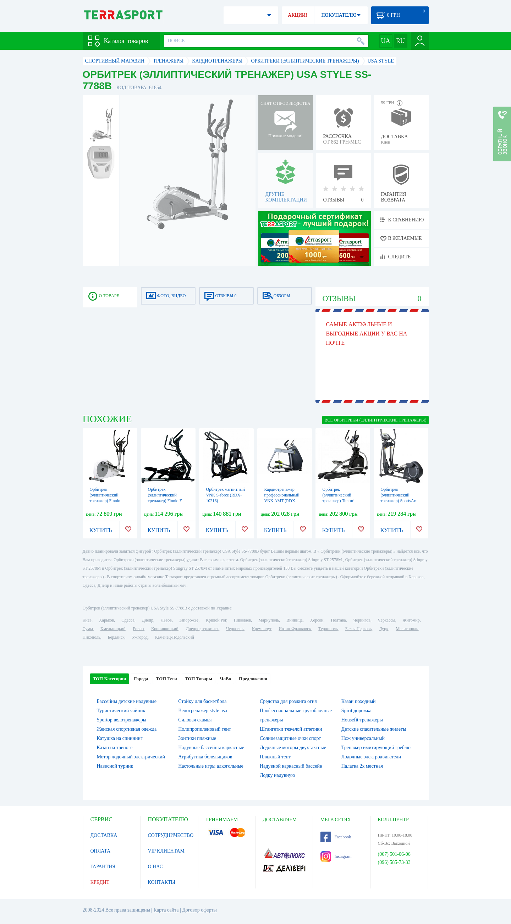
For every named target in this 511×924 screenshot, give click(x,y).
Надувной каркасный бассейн (291, 766)
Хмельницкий (113, 628)
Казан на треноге (115, 747)
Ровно (138, 628)
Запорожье (188, 620)
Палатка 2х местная (362, 766)
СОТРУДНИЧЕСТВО (171, 835)
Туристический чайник (121, 710)
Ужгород (140, 637)
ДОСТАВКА (103, 835)
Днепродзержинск (202, 628)
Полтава (338, 620)
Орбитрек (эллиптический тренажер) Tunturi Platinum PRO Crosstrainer (339, 501)
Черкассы (386, 620)
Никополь (91, 637)
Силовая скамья (194, 719)
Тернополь (327, 628)
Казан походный (358, 701)
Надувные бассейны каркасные (211, 747)
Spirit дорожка (356, 710)
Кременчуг (261, 628)
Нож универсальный (363, 738)
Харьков (106, 620)
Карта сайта (166, 910)
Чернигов (361, 620)
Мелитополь (407, 628)
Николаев (242, 620)
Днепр (147, 620)
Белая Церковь (358, 628)
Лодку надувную (277, 775)
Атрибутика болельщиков (205, 756)
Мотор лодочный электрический (131, 756)
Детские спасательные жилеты (373, 729)
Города (141, 678)
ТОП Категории (109, 678)
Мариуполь (268, 620)
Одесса (127, 620)
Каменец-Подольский (174, 637)
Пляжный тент (275, 756)
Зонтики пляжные (197, 738)
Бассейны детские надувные (126, 701)
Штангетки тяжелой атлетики (291, 729)
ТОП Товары (198, 678)
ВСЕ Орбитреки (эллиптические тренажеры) (375, 420)
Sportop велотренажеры (122, 719)
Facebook (335, 837)
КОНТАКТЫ (161, 882)
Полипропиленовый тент (204, 729)
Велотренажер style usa (202, 710)
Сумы (88, 628)
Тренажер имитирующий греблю (376, 747)
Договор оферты (199, 910)
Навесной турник (115, 766)
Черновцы (235, 628)
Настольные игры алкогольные (210, 766)
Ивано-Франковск (295, 628)
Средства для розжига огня (288, 701)
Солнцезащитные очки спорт (290, 738)
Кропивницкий (164, 628)
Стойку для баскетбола (202, 701)
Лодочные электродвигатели (371, 756)
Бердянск (116, 637)
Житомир (411, 620)
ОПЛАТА (100, 851)
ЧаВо (225, 678)
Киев (87, 620)
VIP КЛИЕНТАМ (166, 851)
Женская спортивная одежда (127, 729)
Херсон (317, 620)
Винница (294, 620)
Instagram (336, 856)
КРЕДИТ (100, 882)
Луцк (383, 628)
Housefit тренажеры (362, 719)
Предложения (253, 678)
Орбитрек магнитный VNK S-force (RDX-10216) (225, 495)
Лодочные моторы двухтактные (293, 747)
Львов (166, 620)
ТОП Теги (166, 678)
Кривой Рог (216, 620)
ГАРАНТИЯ (103, 866)
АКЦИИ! (297, 15)
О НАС (155, 866)
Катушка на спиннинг (120, 738)
